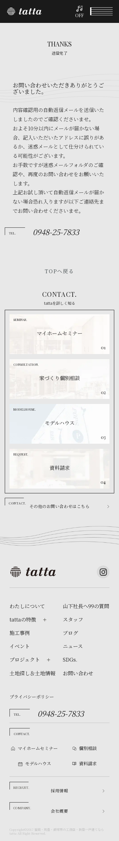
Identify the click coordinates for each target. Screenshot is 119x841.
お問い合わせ (78, 673)
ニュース (73, 646)
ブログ (70, 633)
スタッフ (73, 619)
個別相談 (44, 834)
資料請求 (104, 834)
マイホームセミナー (38, 748)
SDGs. (70, 660)
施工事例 (20, 633)
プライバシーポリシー (32, 696)
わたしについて (27, 606)
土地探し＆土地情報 (32, 673)
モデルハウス (74, 834)
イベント (15, 834)
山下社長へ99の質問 (86, 606)
